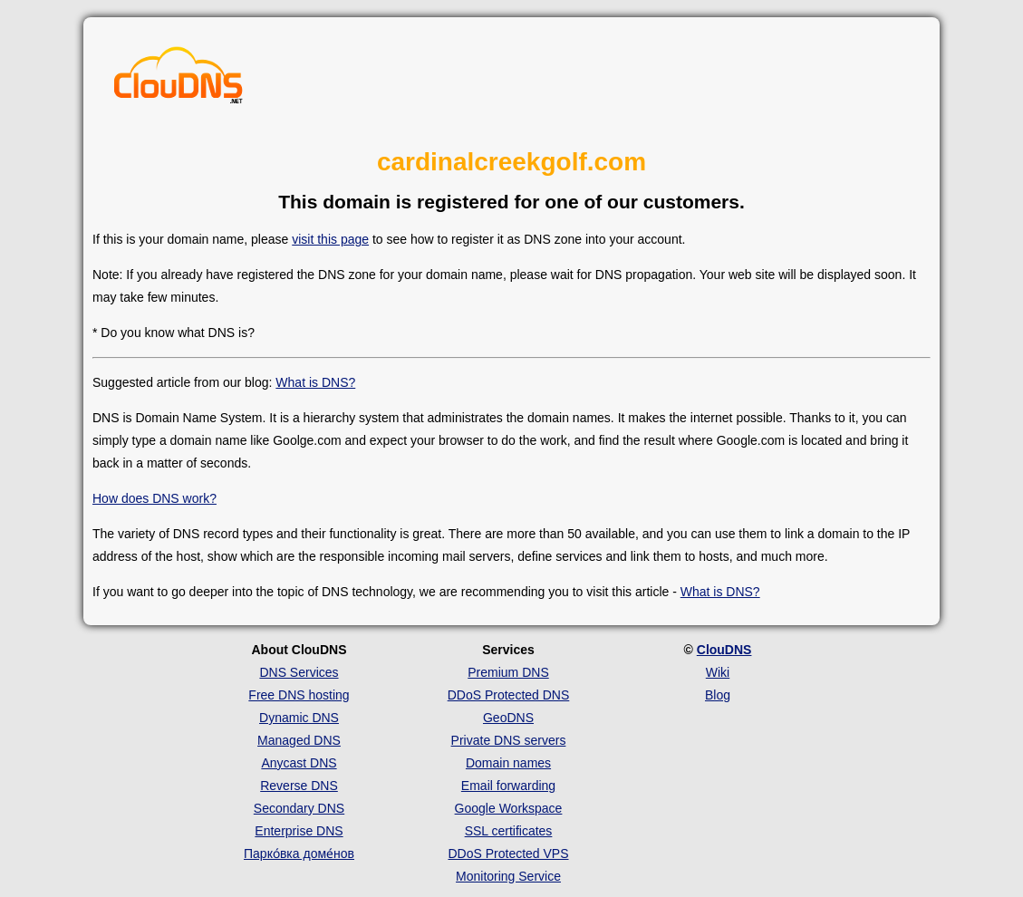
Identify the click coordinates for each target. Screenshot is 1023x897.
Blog (717, 695)
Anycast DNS (298, 763)
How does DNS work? (154, 498)
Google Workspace (509, 808)
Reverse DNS (299, 785)
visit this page (330, 239)
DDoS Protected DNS (509, 695)
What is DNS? (315, 382)
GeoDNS (508, 717)
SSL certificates (509, 831)
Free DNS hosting (298, 695)
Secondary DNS (299, 808)
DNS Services (298, 672)
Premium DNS (508, 672)
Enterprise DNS (299, 831)
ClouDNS (724, 649)
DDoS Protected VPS (508, 853)
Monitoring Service (508, 876)
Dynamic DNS (299, 717)
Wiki (717, 672)
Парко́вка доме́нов (299, 853)
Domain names (508, 763)
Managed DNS (299, 740)
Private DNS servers (508, 740)
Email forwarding (508, 785)
